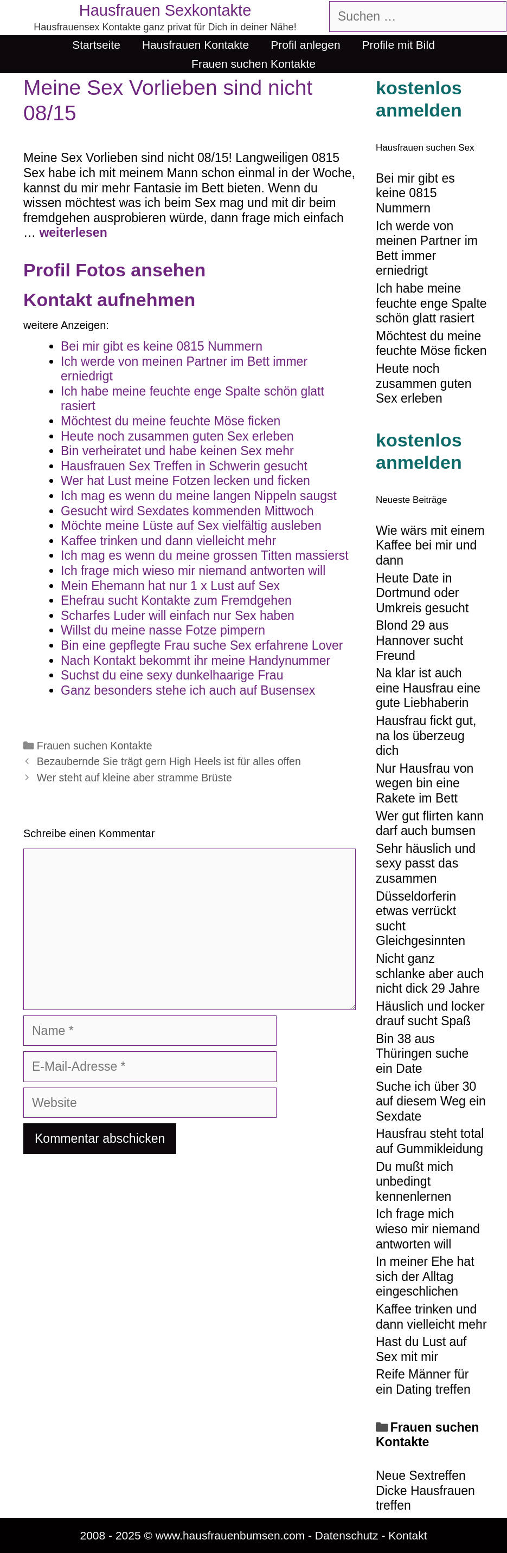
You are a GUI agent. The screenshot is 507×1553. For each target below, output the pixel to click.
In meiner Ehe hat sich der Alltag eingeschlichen (425, 1276)
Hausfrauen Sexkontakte (165, 10)
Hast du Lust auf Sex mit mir (421, 1349)
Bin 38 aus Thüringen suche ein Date (422, 1054)
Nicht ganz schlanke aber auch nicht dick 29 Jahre (430, 973)
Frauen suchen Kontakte (253, 63)
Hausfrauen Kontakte (195, 44)
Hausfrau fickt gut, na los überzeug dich (426, 736)
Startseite (96, 44)
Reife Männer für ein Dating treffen (423, 1381)
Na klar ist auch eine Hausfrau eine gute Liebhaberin (428, 688)
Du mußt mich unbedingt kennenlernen (414, 1181)
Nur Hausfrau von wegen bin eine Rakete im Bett (424, 783)
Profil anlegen (305, 44)
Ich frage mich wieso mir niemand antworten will (428, 1229)
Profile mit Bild (398, 44)
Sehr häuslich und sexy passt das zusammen (426, 863)
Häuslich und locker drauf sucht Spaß (430, 1013)
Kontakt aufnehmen (109, 299)
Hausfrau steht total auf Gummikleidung (430, 1141)
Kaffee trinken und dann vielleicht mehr (431, 1316)
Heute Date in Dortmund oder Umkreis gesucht (422, 593)
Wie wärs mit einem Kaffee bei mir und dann (430, 545)
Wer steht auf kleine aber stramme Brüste (134, 778)
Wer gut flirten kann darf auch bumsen (430, 823)
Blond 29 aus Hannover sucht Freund (419, 640)
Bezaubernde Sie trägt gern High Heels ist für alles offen (169, 761)
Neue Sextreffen (421, 1475)
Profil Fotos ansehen (114, 270)
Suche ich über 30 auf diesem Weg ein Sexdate (431, 1101)
